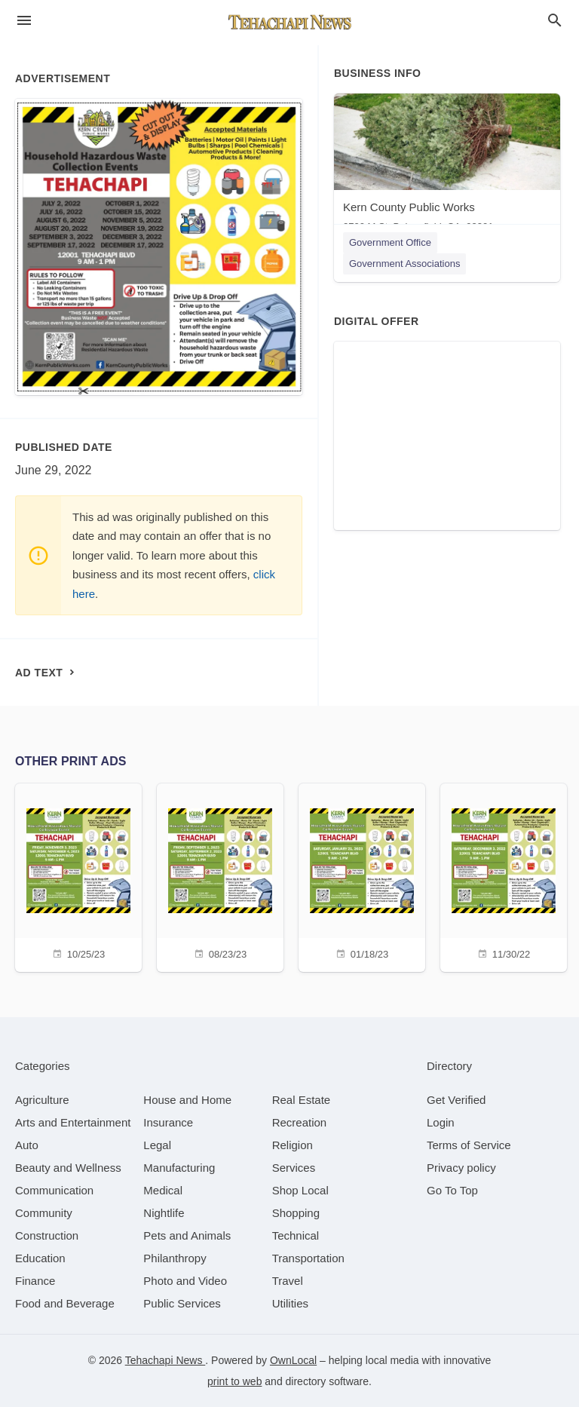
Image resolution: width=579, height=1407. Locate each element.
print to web (234, 1381)
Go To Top (452, 1190)
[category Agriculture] (42, 1099)
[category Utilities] (290, 1303)
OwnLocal (293, 1360)
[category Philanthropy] (174, 1258)
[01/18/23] (362, 875)
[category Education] (40, 1258)
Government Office (390, 242)
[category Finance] (35, 1280)
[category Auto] (26, 1145)
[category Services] (294, 1167)
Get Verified (456, 1099)
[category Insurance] (168, 1122)
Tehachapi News (165, 1360)
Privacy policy (461, 1167)
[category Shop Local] (300, 1190)
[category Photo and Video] (185, 1280)
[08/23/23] (220, 875)
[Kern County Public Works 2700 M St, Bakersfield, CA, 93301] (447, 166)
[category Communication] (54, 1190)
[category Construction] (46, 1235)
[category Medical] (162, 1190)
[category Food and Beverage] (65, 1303)
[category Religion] (292, 1145)
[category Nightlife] (163, 1212)
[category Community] (43, 1212)
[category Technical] (296, 1235)
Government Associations (404, 263)
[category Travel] (287, 1280)
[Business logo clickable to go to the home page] (289, 22)
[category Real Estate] (301, 1099)
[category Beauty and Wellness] (68, 1167)
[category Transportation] (308, 1258)
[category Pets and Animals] (187, 1235)
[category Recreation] (299, 1122)
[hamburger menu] (24, 20)
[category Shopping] (296, 1212)
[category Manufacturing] (179, 1167)
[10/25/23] (78, 875)
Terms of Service (469, 1145)
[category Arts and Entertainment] (72, 1122)
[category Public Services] (182, 1303)
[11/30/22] (503, 875)
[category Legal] (157, 1145)
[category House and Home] (187, 1099)
